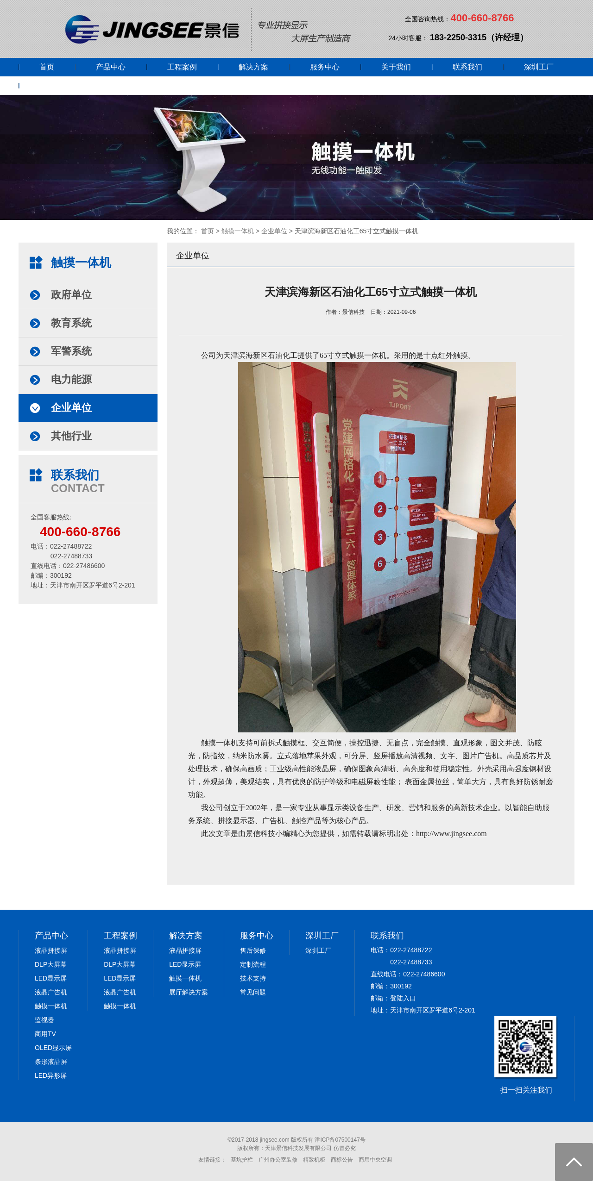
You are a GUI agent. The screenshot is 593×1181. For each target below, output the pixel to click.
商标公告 (342, 1159)
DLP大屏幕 (51, 964)
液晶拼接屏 (51, 950)
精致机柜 (314, 1159)
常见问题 (253, 992)
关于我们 (396, 67)
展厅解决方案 (188, 992)
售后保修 (253, 950)
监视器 (44, 1020)
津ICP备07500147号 (340, 1140)
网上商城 (54, 85)
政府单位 (71, 294)
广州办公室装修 (278, 1159)
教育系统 (71, 323)
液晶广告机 (51, 992)
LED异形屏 (51, 1075)
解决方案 (253, 67)
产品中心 (111, 67)
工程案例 (182, 67)
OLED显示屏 (53, 1047)
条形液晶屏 (51, 1061)
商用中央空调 (375, 1159)
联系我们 (467, 67)
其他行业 (71, 436)
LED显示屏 (51, 978)
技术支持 (253, 978)
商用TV (45, 1033)
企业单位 (274, 231)
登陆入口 (403, 998)
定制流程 (253, 964)
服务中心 (325, 67)
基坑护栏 (242, 1159)
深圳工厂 (539, 67)
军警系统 (71, 351)
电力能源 (71, 379)
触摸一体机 (237, 231)
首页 (46, 67)
